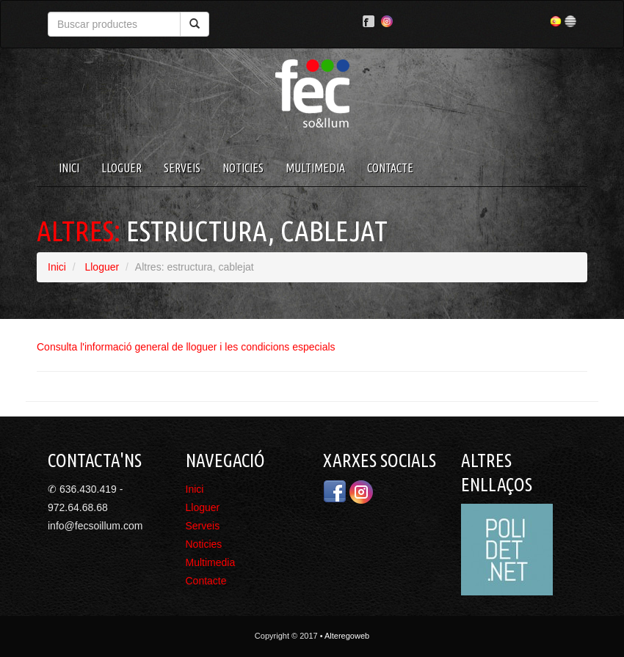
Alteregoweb (346, 635)
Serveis (182, 168)
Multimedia (315, 168)
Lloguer (121, 168)
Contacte (390, 168)
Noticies (243, 168)
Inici (69, 168)
